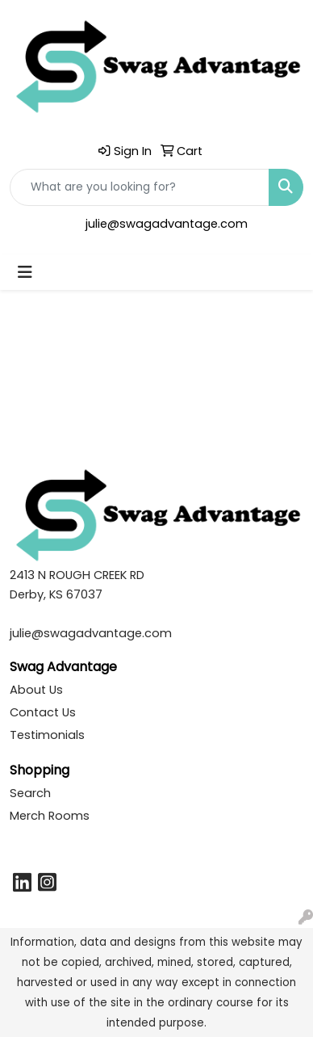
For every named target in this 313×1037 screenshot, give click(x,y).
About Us (36, 690)
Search (30, 793)
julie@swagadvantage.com (167, 224)
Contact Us (43, 712)
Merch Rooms (50, 816)
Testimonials (47, 735)
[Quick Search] (139, 187)
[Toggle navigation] (25, 272)
